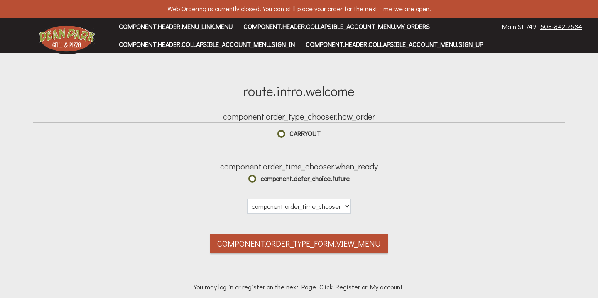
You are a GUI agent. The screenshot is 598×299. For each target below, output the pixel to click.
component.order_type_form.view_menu (299, 243)
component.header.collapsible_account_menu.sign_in (207, 44)
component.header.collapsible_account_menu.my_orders (336, 26)
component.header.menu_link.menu (176, 26)
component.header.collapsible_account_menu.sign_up (394, 44)
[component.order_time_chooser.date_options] (299, 206)
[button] (67, 39)
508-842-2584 (561, 26)
